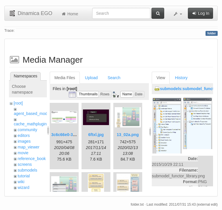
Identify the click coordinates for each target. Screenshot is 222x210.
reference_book (32, 158)
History (181, 77)
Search (114, 77)
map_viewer (28, 147)
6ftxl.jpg (96, 134)
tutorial (24, 176)
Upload (91, 77)
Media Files (64, 77)
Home (69, 14)
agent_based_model (32, 113)
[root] (18, 103)
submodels (27, 170)
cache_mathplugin (30, 124)
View (160, 77)
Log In (200, 13)
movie (23, 152)
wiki (21, 181)
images (24, 141)
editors (24, 135)
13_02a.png (128, 134)
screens (25, 164)
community (27, 129)
